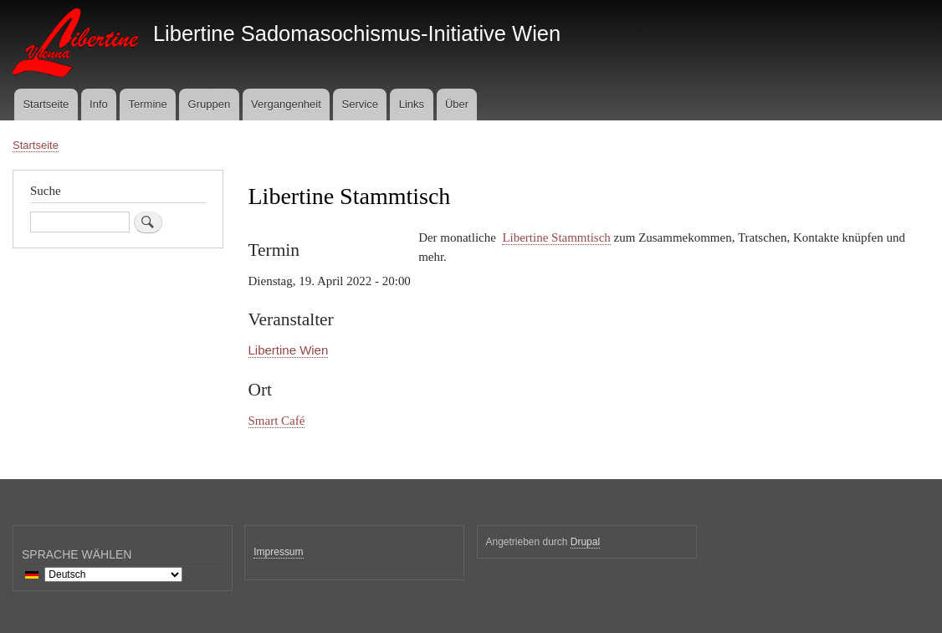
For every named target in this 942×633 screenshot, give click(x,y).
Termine (148, 104)
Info (99, 104)
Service (360, 104)
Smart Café (276, 420)
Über (456, 104)
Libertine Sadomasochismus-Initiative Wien (357, 33)
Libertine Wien (288, 350)
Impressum (278, 552)
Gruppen (209, 104)
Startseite (46, 104)
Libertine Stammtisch (556, 237)
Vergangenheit (286, 104)
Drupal (585, 542)
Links (411, 104)
